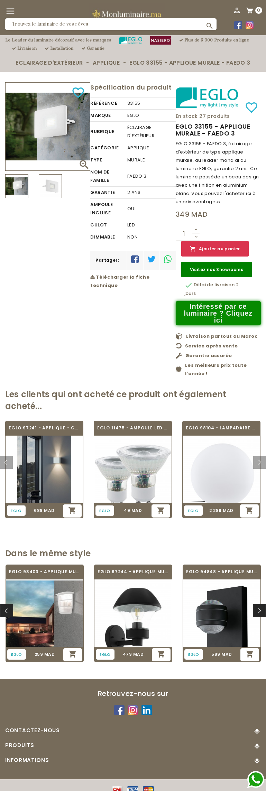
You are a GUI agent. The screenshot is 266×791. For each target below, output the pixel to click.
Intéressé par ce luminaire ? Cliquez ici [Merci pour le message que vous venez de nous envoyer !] (218, 313)
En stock (187, 116)
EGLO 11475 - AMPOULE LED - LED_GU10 (132, 428)
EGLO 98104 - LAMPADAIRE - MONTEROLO (221, 428)
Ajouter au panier (215, 249)
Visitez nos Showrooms (216, 269)
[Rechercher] (111, 24)
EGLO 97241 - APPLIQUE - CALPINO (44, 428)
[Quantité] (184, 233)
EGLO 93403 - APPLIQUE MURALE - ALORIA (44, 572)
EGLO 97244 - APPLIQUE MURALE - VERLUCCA (133, 572)
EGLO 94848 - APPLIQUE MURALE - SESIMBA (221, 572)
